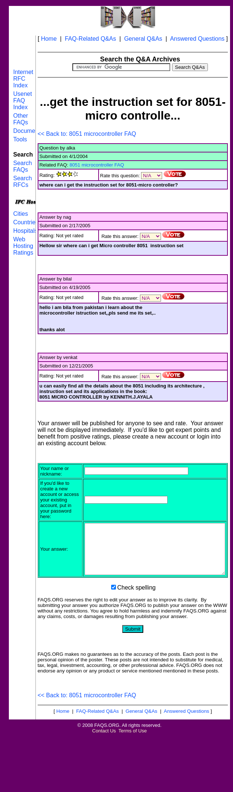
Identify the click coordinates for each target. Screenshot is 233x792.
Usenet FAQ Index (22, 100)
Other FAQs (20, 119)
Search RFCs (22, 181)
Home (49, 39)
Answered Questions (197, 39)
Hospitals (25, 231)
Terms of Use (133, 768)
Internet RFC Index (23, 78)
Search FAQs (22, 166)
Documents (28, 131)
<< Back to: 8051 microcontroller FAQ (87, 134)
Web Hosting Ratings (23, 246)
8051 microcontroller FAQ (96, 165)
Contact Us (104, 768)
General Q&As (143, 39)
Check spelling (136, 625)
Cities (20, 214)
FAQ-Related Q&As (90, 39)
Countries (25, 222)
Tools (20, 139)
